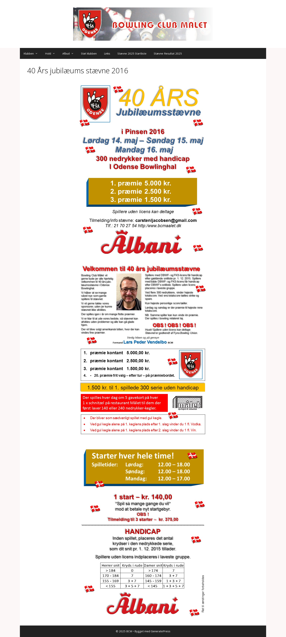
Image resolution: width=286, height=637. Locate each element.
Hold (52, 53)
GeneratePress (160, 631)
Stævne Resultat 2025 (168, 53)
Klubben (32, 53)
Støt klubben (89, 53)
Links (107, 53)
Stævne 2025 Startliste (131, 53)
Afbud (69, 53)
